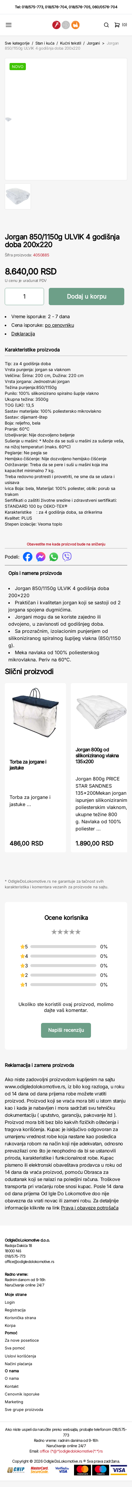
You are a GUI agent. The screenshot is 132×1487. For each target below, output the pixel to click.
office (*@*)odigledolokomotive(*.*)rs (71, 1457)
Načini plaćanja (18, 1369)
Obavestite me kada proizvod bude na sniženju (66, 550)
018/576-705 (79, 7)
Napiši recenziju (66, 1036)
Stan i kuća (44, 43)
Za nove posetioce (22, 1346)
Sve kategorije (17, 43)
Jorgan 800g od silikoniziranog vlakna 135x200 (97, 761)
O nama (12, 1384)
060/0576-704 (104, 7)
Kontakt (11, 1392)
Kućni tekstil (70, 43)
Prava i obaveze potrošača (89, 1214)
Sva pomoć (15, 1354)
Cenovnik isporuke (22, 1400)
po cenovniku (59, 331)
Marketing (14, 1407)
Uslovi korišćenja (20, 1362)
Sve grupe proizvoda (24, 1415)
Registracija (15, 1315)
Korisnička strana (20, 1323)
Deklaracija (23, 340)
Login (10, 1308)
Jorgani (93, 43)
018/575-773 (32, 7)
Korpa (10, 1331)
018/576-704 (56, 7)
